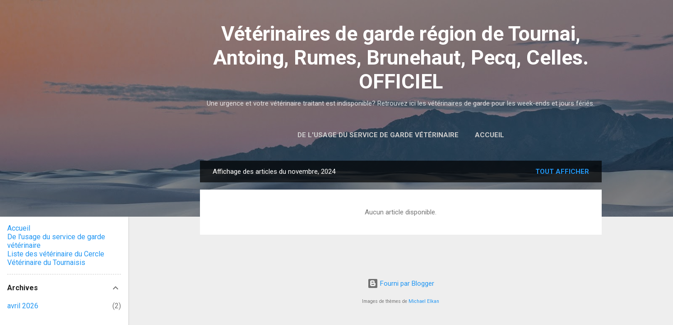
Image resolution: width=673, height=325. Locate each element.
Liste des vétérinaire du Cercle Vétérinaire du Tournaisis (55, 258)
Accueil (489, 135)
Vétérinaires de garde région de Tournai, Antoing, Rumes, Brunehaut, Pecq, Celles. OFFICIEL (401, 57)
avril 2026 (22, 306)
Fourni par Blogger (400, 283)
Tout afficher (562, 171)
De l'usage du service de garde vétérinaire (378, 135)
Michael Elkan (423, 301)
